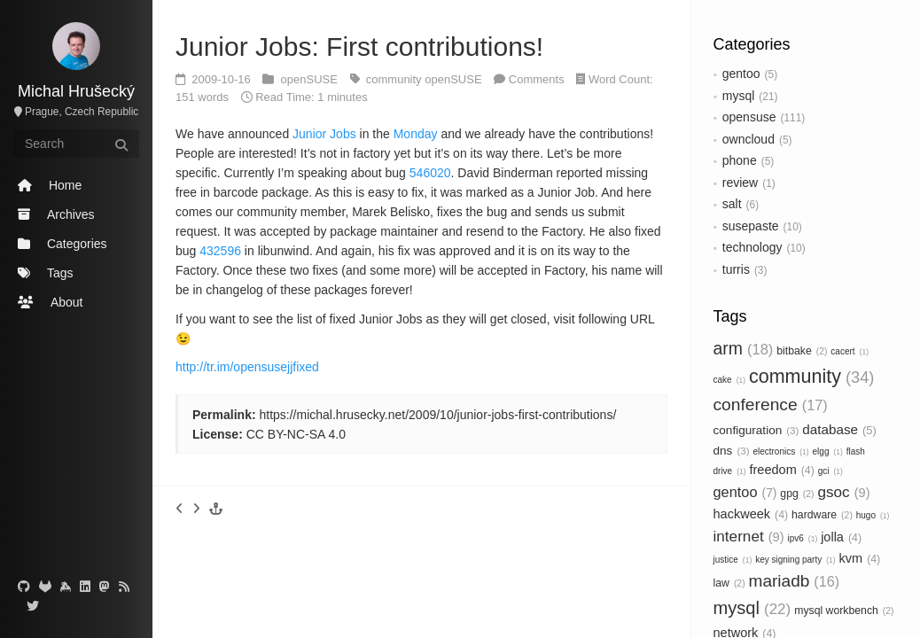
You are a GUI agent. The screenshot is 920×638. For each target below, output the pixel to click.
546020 (430, 173)
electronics (780, 451)
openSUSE (311, 79)
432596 (220, 251)
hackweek (751, 514)
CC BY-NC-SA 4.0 (296, 434)
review (740, 182)
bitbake (801, 351)
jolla (841, 537)
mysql (738, 96)
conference (770, 404)
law (729, 583)
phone (739, 160)
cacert (849, 351)
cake (729, 380)
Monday (416, 134)
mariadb (794, 581)
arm (743, 348)
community (811, 376)
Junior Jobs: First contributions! (359, 46)
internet (748, 536)
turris (736, 269)
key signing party (795, 559)
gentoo (741, 73)
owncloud (748, 139)
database (839, 429)
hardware (822, 515)
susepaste (750, 226)
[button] (216, 508)
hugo (873, 515)
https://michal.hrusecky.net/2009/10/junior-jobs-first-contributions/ (437, 415)
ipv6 (802, 538)
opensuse (749, 117)
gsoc (843, 492)
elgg (828, 451)
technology (752, 247)
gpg (797, 493)
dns (731, 450)
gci (830, 471)
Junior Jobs (324, 134)
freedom (782, 470)
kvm (860, 558)
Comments (537, 79)
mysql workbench (843, 610)
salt (732, 204)
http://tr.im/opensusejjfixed (247, 367)
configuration (756, 430)
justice (732, 559)
